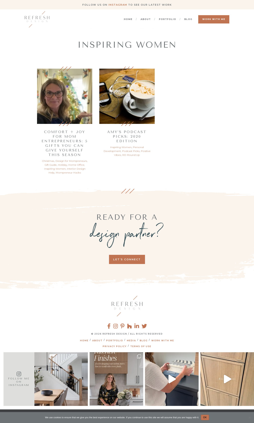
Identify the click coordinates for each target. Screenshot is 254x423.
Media (131, 340)
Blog (188, 19)
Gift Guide (51, 164)
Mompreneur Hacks (68, 172)
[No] (249, 417)
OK (205, 417)
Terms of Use (140, 346)
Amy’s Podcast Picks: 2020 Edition (127, 136)
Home (128, 19)
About (146, 19)
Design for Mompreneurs (71, 161)
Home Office (76, 164)
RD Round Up (131, 155)
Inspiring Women (55, 168)
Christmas (48, 161)
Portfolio (167, 19)
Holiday (62, 164)
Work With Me (213, 19)
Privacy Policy (115, 346)
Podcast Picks (131, 151)
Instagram (117, 4)
